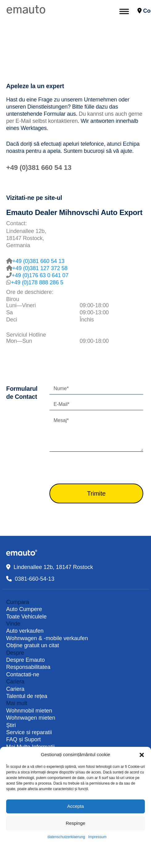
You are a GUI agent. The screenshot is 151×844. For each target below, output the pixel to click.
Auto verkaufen (25, 631)
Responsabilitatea (28, 667)
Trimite (96, 493)
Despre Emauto (25, 660)
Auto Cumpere (24, 609)
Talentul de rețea (26, 696)
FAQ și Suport (23, 739)
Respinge (75, 823)
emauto (26, 9)
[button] (142, 754)
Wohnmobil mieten (29, 711)
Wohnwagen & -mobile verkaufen (47, 638)
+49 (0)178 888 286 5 (37, 282)
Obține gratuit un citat (32, 645)
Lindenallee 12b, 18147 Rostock (53, 567)
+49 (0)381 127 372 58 (40, 268)
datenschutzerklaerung (66, 837)
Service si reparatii (29, 732)
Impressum (97, 837)
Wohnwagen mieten (30, 718)
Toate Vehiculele (26, 617)
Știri (11, 725)
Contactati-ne (22, 674)
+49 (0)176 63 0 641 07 (40, 275)
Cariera (15, 689)
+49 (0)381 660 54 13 (38, 167)
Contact (141, 11)
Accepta (75, 806)
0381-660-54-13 (34, 579)
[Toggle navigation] (123, 10)
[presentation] (96, 469)
